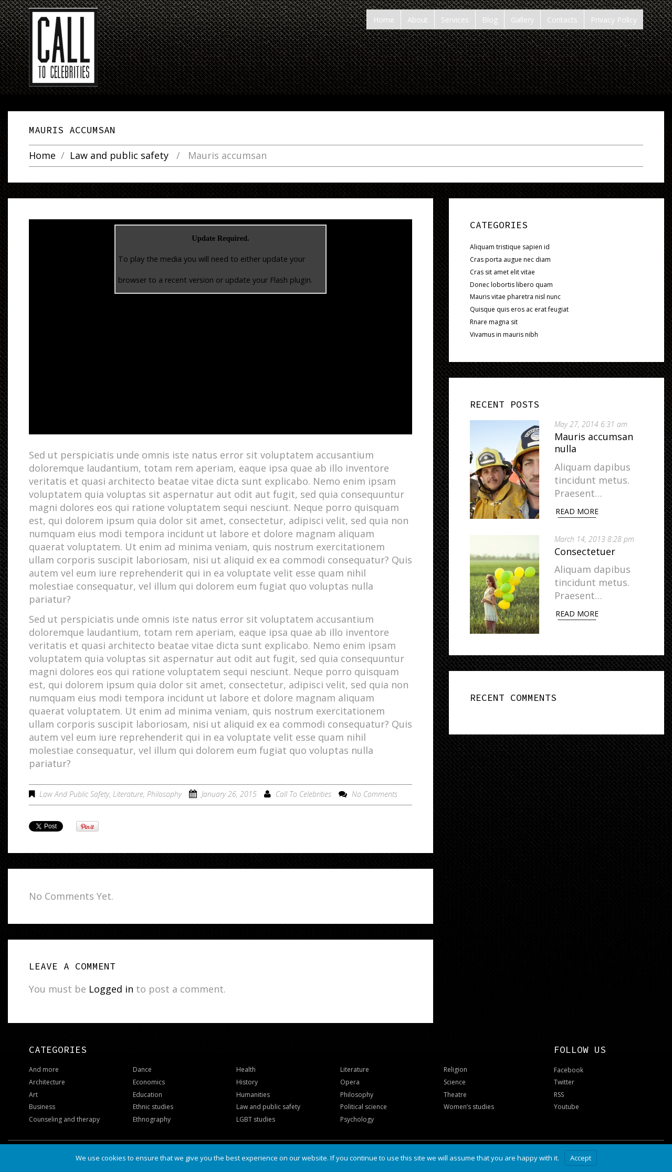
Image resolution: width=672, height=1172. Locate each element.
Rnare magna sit (494, 321)
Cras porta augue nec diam (510, 259)
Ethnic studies (153, 1106)
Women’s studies (469, 1106)
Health (246, 1069)
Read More (577, 511)
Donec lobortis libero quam (511, 284)
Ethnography (152, 1119)
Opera (350, 1082)
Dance (142, 1069)
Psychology (357, 1119)
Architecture (47, 1082)
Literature (128, 794)
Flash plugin (290, 280)
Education (147, 1094)
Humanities (253, 1094)
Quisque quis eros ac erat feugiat (519, 309)
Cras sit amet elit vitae (502, 272)
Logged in (111, 989)
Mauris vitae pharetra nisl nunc (515, 296)
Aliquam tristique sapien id (510, 246)
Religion (455, 1069)
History (247, 1082)
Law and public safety (119, 156)
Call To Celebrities (303, 794)
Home (42, 156)
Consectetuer (585, 551)
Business (42, 1106)
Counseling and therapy (64, 1119)
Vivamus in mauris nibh (504, 334)
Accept (580, 1158)
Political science (363, 1106)
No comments (374, 794)
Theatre (455, 1094)
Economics (149, 1082)
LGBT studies (255, 1119)
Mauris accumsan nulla (594, 442)
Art (33, 1094)
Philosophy (164, 794)
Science (455, 1082)
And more (44, 1069)
